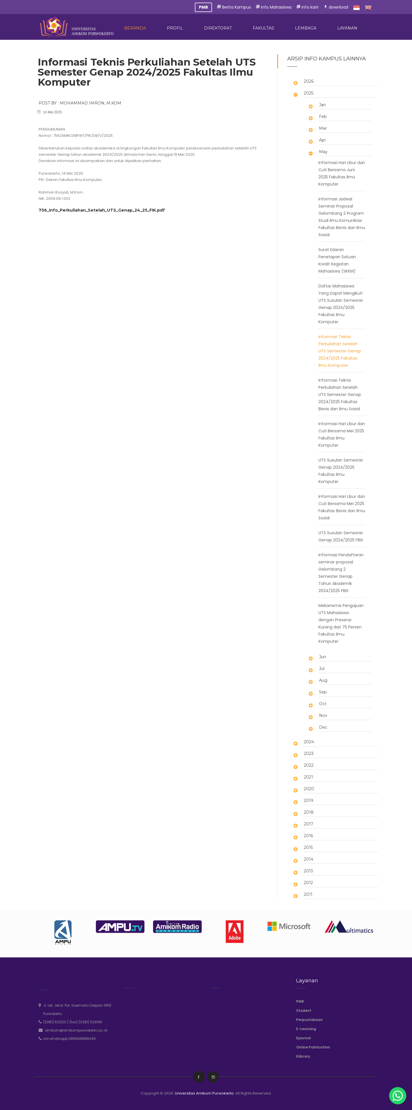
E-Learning (306, 1028)
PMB (300, 1001)
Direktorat (218, 28)
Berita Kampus (234, 7)
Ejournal (303, 1038)
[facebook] (198, 1077)
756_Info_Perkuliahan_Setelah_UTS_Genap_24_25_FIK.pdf (102, 210)
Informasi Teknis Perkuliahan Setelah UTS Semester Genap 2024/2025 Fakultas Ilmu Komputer (339, 351)
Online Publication (313, 1047)
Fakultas (263, 28)
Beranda (135, 28)
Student (303, 1010)
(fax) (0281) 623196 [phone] (86, 1022)
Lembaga (305, 28)
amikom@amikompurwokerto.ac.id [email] (76, 1030)
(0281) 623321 (54, 1022)
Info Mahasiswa (274, 7)
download (336, 7)
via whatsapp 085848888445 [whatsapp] (69, 1038)
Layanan (347, 28)
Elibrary (303, 1056)
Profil (175, 28)
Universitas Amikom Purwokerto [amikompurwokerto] (204, 1093)
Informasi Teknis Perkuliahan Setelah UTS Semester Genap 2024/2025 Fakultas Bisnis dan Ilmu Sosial (339, 394)
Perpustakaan (309, 1019)
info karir (307, 7)
